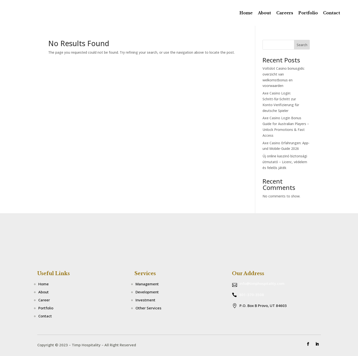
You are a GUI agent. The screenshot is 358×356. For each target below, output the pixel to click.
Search (302, 44)
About (264, 12)
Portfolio (308, 12)
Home (246, 12)
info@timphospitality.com (262, 283)
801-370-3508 (251, 294)
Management (147, 283)
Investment (145, 299)
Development (147, 291)
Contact (331, 12)
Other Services (148, 307)
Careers (284, 12)
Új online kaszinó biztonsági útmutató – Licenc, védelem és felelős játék (285, 162)
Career (44, 299)
